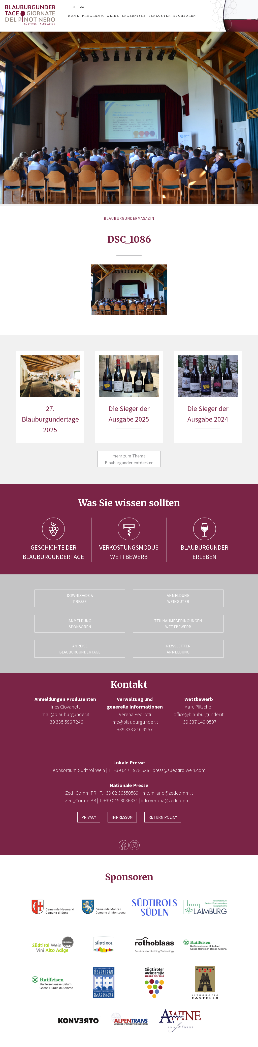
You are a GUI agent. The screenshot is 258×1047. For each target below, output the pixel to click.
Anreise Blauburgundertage (80, 648)
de (82, 7)
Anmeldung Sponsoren (80, 623)
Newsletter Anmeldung (178, 648)
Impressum (122, 817)
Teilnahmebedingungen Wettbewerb (178, 623)
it (74, 7)
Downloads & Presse (80, 598)
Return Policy (162, 817)
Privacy (88, 817)
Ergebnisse (134, 15)
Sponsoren (184, 15)
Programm (93, 15)
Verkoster (159, 15)
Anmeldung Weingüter (178, 598)
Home (73, 15)
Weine (113, 15)
